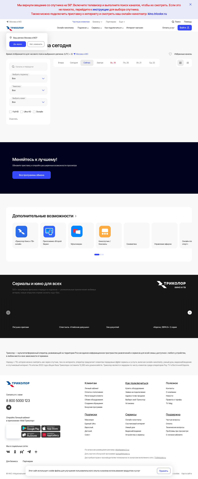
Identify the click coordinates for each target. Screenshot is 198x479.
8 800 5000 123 (18, 400)
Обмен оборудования (94, 400)
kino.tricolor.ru (157, 14)
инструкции (101, 9)
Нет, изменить (36, 44)
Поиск (176, 21)
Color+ (87, 435)
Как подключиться (114, 27)
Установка (129, 403)
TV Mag (169, 403)
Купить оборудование (134, 388)
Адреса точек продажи (135, 396)
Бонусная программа (93, 407)
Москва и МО (14, 21)
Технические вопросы (175, 427)
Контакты (170, 388)
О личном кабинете (174, 435)
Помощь (188, 21)
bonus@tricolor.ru (123, 454)
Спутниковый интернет (135, 424)
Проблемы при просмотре (177, 431)
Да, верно (17, 44)
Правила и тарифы (174, 400)
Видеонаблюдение (133, 431)
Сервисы (97, 27)
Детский (88, 431)
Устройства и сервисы (134, 435)
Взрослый (89, 427)
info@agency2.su (122, 450)
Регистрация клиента (94, 396)
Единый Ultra (90, 424)
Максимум (89, 420)
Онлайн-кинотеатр (63, 27)
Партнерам (111, 21)
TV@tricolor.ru (160, 458)
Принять (163, 470)
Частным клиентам (81, 21)
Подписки (83, 27)
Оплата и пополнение (94, 392)
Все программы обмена (31, 175)
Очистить (13, 119)
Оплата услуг (166, 27)
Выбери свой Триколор (135, 400)
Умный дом (130, 427)
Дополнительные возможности (44, 215)
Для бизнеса (12, 461)
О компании (171, 392)
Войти (184, 27)
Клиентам (91, 383)
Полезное (172, 383)
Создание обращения (94, 403)
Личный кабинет (92, 388)
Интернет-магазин (134, 27)
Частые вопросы (173, 420)
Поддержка (173, 414)
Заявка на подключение (135, 392)
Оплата (169, 424)
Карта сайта (187, 474)
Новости (169, 396)
